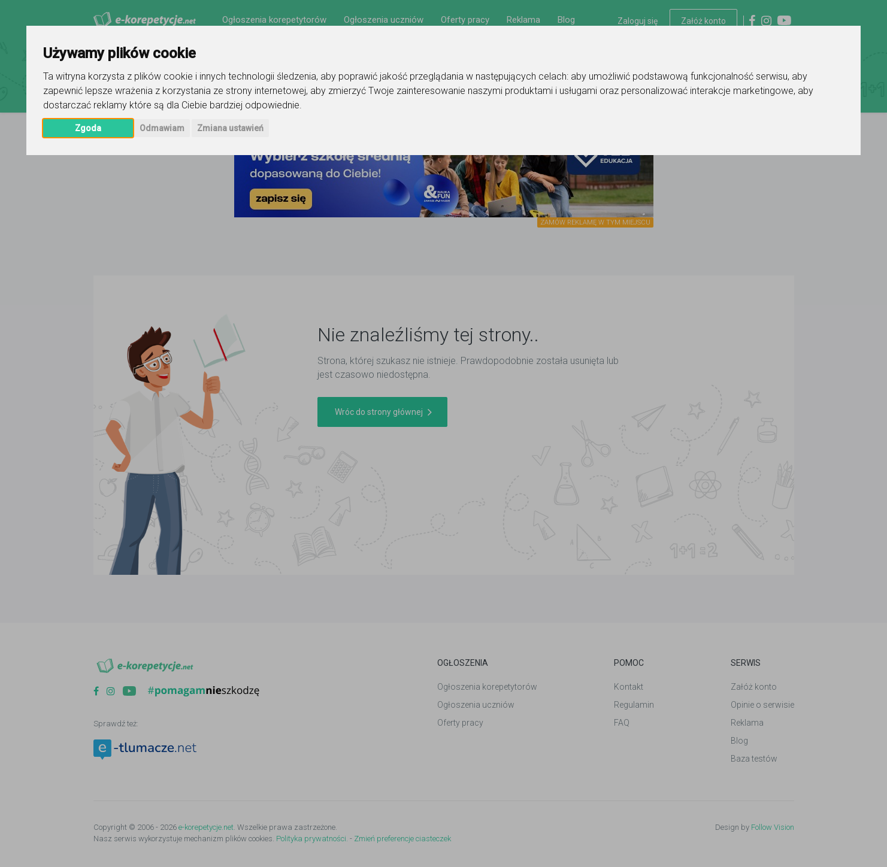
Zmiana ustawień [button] (230, 128)
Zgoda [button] (88, 128)
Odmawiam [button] (162, 128)
